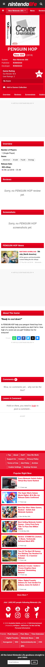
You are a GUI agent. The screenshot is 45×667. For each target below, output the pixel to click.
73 (14, 261)
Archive (35, 463)
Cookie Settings (14, 467)
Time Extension (37, 634)
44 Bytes (16, 626)
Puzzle (23, 160)
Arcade (15, 160)
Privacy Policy (32, 459)
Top (8, 455)
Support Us (11, 459)
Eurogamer (7, 642)
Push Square (13, 634)
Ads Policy (25, 463)
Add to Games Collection (15, 87)
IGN (37, 638)
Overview (6, 95)
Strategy (31, 160)
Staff (23, 455)
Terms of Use (12, 463)
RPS (22, 646)
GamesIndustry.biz (28, 642)
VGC (16, 642)
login (34, 405)
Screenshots (30, 95)
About (15, 455)
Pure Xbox (24, 634)
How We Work (33, 455)
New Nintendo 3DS (20, 60)
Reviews (17, 95)
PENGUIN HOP (22, 51)
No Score (7, 81)
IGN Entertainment (35, 623)
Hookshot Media (14, 623)
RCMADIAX (17, 63)
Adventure (6, 160)
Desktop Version (30, 467)
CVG (40, 642)
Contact (21, 459)
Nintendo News (27, 638)
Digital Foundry (12, 638)
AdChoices (24, 626)
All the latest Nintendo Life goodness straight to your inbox (22, 656)
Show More (22, 595)
